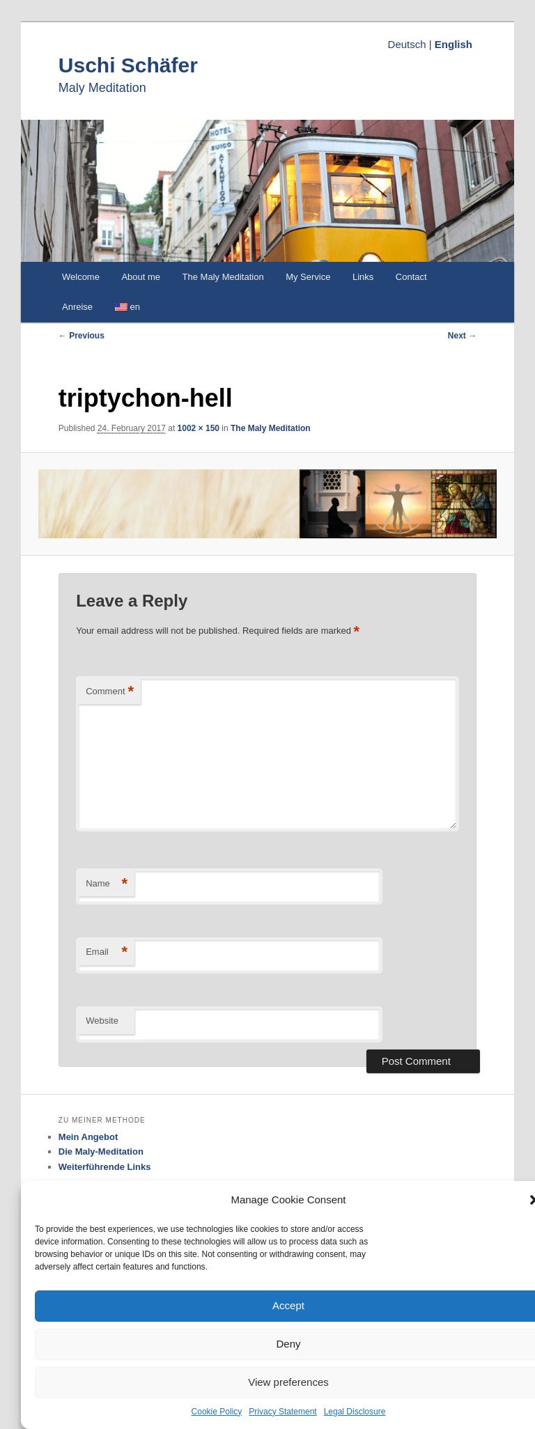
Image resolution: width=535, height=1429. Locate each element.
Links (362, 277)
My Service (308, 277)
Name (106, 884)
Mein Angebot (88, 1137)
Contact (411, 277)
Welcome (81, 277)
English (453, 44)
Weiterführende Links (105, 1167)
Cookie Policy (217, 1411)
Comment (110, 692)
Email (106, 952)
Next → (462, 336)
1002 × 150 (198, 428)
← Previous (81, 336)
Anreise (77, 307)
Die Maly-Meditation (101, 1151)
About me (140, 277)
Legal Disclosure (355, 1411)
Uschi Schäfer (128, 65)
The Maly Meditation (223, 277)
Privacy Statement (282, 1411)
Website (102, 1020)
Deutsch (407, 44)
